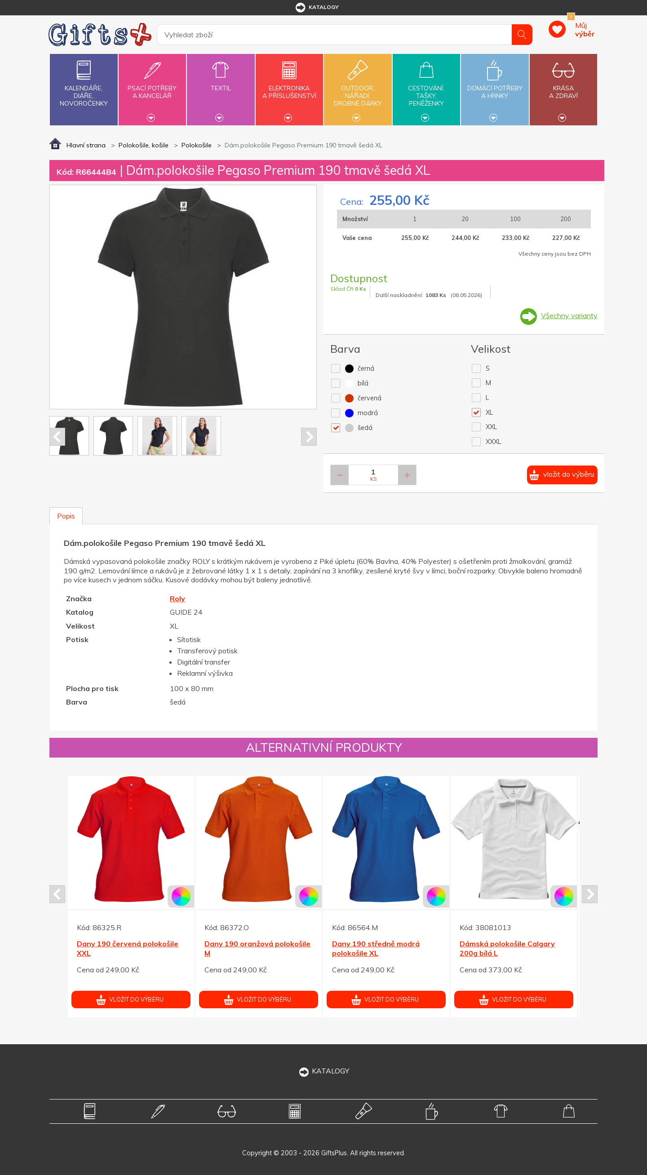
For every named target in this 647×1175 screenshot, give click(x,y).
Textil (220, 83)
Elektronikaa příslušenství (289, 87)
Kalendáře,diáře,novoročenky (83, 81)
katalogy (316, 7)
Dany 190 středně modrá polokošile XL (376, 948)
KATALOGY (323, 1070)
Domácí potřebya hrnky (494, 87)
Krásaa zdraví (563, 87)
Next (309, 437)
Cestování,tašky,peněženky (426, 88)
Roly (177, 598)
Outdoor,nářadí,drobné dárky (357, 88)
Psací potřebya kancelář (152, 87)
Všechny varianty (569, 315)
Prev (57, 437)
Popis (66, 515)
